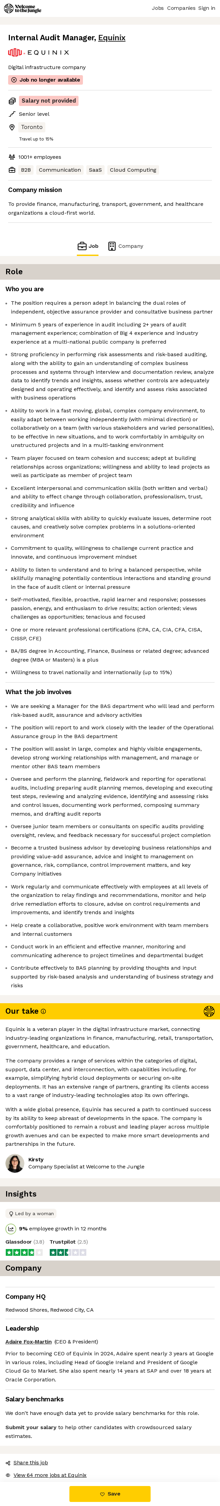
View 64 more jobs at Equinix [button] (46, 1475)
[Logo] (22, 8)
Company (125, 246)
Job (87, 246)
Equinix (112, 37)
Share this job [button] (26, 1462)
